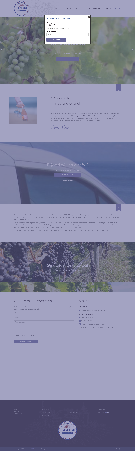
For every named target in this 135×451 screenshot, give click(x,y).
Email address (51, 31)
